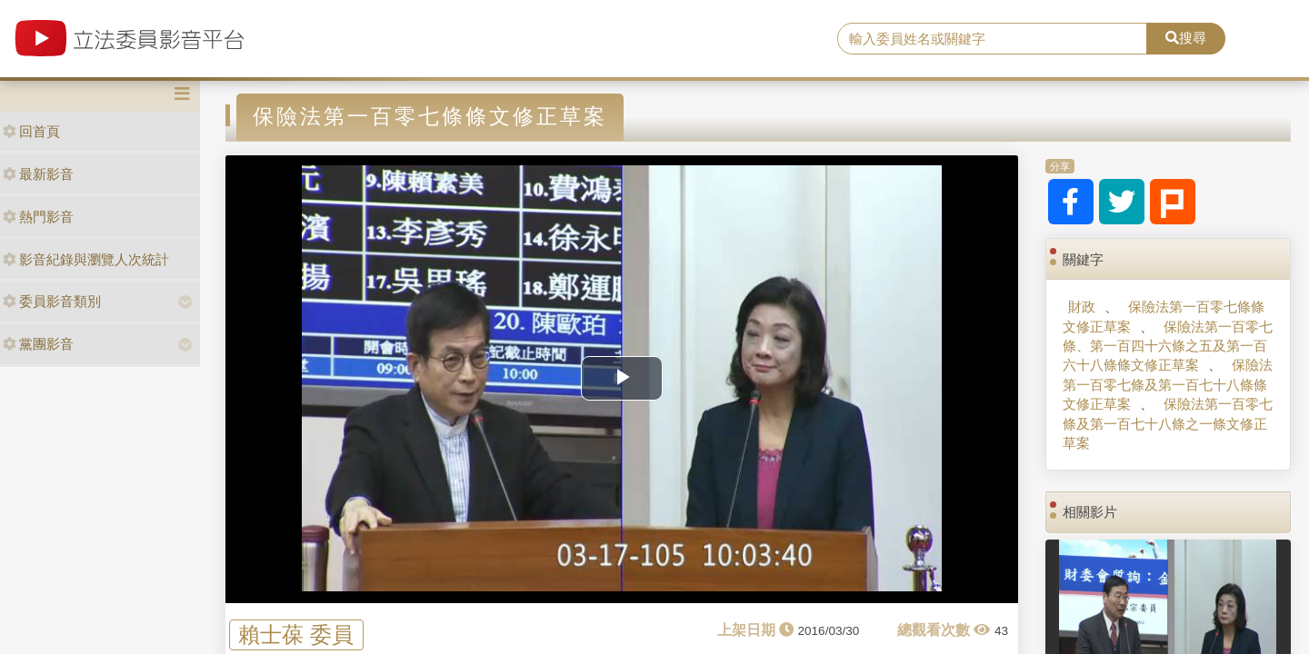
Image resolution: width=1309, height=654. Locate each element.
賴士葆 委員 (296, 634)
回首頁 (31, 131)
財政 (1081, 306)
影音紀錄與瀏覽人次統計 (86, 259)
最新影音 (38, 174)
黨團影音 (38, 344)
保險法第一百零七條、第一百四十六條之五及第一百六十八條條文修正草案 (1167, 346)
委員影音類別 (52, 301)
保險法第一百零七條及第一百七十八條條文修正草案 (1167, 384)
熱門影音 (38, 216)
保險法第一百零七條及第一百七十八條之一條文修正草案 (1167, 423)
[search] (992, 39)
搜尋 (1185, 37)
